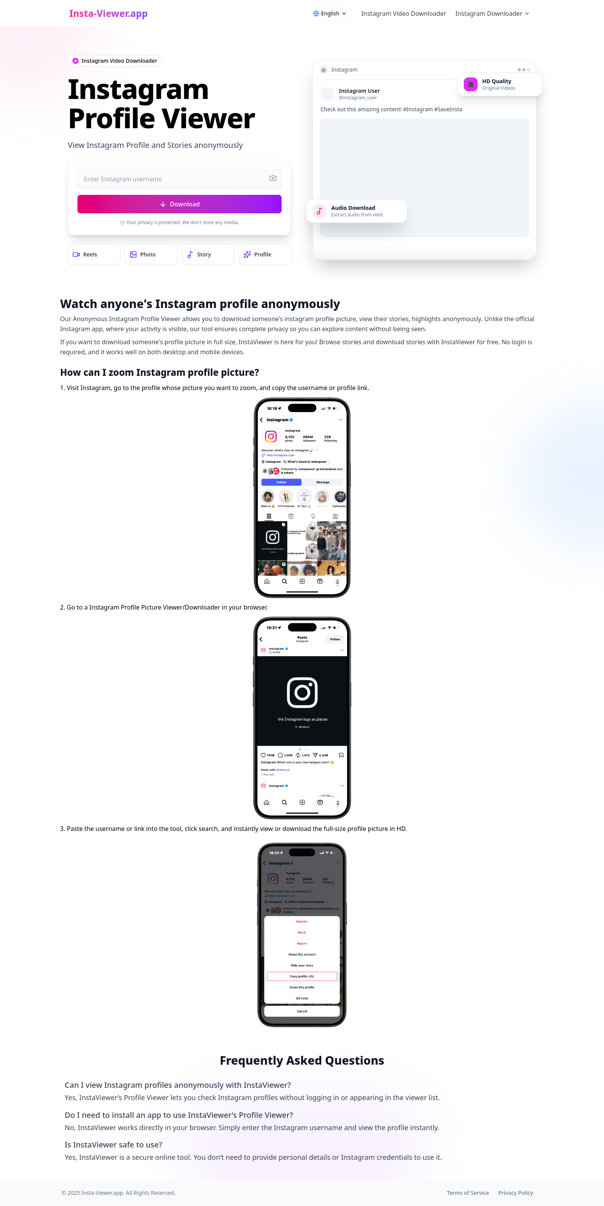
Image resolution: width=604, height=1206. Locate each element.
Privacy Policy (515, 1192)
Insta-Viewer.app (102, 1192)
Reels (84, 254)
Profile (257, 254)
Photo (142, 254)
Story (198, 254)
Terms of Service (468, 1192)
